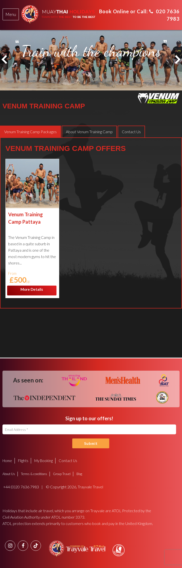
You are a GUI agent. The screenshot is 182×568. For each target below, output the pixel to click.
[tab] (10, 14)
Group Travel (62, 474)
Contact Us (68, 460)
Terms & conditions (34, 474)
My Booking (43, 460)
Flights (23, 460)
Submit (91, 443)
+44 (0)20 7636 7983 (20, 486)
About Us (8, 474)
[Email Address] (89, 429)
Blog (79, 474)
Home (7, 460)
